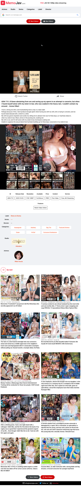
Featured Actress (64, 227)
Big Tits (48, 227)
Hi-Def (33, 232)
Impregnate (17, 227)
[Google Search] (77, 15)
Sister (18, 232)
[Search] (40, 15)
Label (40, 9)
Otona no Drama (16, 216)
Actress (4, 9)
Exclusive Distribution (50, 232)
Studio (13, 9)
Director (48, 9)
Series (21, 9)
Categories (31, 9)
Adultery (33, 227)
